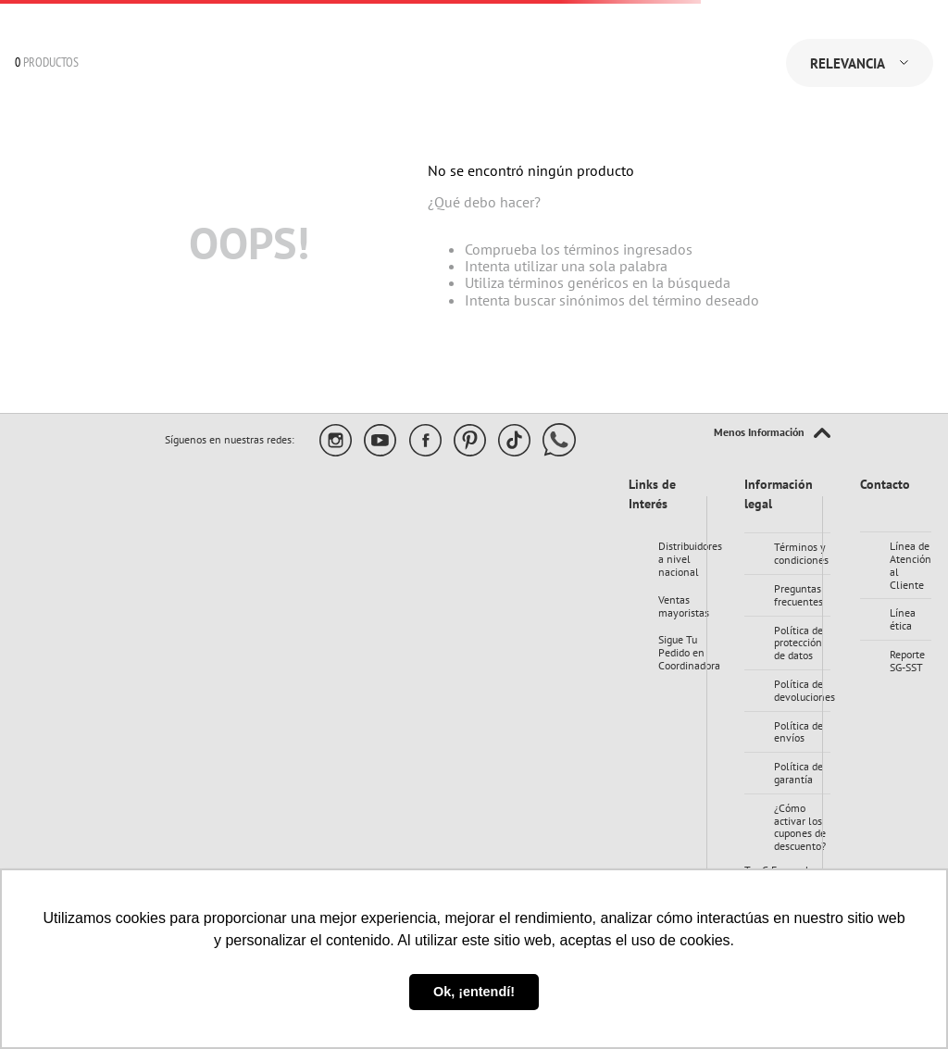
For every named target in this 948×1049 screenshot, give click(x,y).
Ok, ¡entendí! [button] (474, 991)
